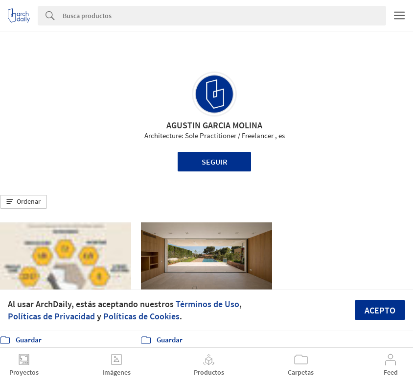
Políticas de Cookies (141, 316)
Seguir (215, 162)
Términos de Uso (207, 304)
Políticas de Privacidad (51, 316)
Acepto (380, 310)
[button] (23, 202)
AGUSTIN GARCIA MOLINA (214, 125)
